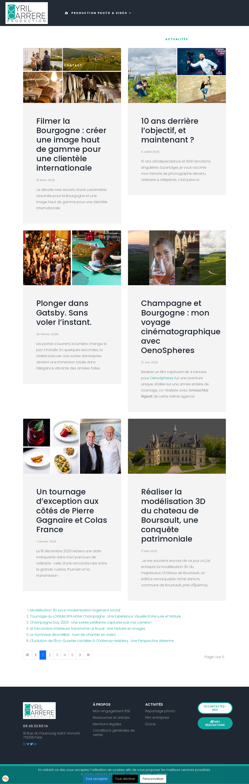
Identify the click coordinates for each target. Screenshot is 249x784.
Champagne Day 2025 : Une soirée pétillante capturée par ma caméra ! (91, 622)
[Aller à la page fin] (88, 655)
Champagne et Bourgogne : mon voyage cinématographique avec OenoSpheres (181, 327)
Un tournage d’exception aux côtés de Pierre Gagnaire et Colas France (71, 510)
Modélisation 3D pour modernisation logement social (75, 610)
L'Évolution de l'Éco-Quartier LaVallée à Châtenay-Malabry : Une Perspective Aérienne (102, 640)
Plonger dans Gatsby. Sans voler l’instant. (64, 313)
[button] (5, 778)
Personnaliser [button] (153, 779)
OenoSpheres (162, 378)
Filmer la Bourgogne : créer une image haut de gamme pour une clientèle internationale (71, 145)
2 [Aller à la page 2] (50, 655)
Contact (73, 65)
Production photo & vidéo (95, 13)
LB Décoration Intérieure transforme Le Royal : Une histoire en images (87, 628)
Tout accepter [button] (97, 779)
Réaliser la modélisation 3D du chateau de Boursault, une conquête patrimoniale (173, 516)
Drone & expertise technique (97, 39)
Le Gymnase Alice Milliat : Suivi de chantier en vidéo (73, 634)
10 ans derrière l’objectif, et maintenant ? (170, 131)
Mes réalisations (215, 720)
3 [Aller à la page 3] (57, 655)
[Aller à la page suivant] (80, 655)
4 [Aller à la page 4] (65, 655)
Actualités (176, 39)
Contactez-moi (215, 707)
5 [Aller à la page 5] (72, 655)
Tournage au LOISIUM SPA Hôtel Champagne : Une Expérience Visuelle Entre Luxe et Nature (105, 616)
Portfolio (150, 39)
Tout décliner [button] (125, 779)
